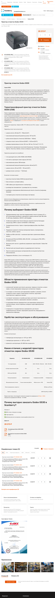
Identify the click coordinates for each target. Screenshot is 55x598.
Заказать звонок (6, 6)
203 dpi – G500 (41, 396)
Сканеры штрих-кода (7, 596)
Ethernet (27, 448)
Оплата (21, 2)
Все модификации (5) (6, 74)
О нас (24, 596)
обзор (11, 120)
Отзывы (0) (4, 571)
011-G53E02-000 (18, 476)
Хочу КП (15, 6)
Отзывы (40, 2)
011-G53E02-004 (18, 468)
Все (3, 448)
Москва (47, 46)
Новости (29, 2)
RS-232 (33, 448)
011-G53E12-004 (18, 460)
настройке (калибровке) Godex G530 (30, 120)
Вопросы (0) (15, 571)
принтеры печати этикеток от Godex (29, 116)
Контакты (34, 2)
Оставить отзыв (10, 577)
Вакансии (9, 2)
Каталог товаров (11, 19)
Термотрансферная (14, 448)
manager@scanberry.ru (19, 11)
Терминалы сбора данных (8, 594)
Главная (3, 19)
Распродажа (17, 14)
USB (22, 448)
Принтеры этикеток (21, 19)
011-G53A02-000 (18, 452)
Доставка (15, 2)
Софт (25, 2)
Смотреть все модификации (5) (10, 485)
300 (7, 448)
